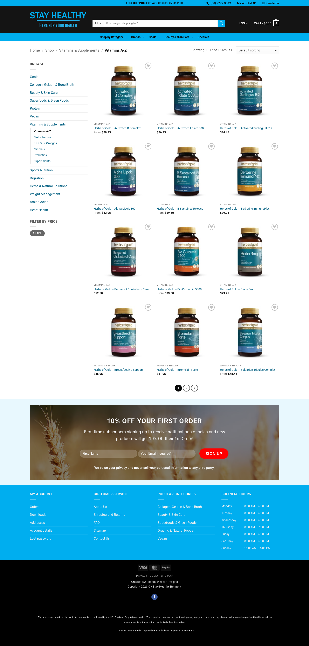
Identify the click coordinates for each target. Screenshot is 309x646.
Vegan (34, 116)
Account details (41, 530)
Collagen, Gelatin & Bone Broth (52, 85)
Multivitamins (42, 137)
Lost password (40, 538)
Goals (154, 37)
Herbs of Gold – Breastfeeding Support (118, 370)
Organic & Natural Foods (175, 530)
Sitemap (100, 530)
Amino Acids (39, 202)
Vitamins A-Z (42, 131)
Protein (35, 108)
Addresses (37, 523)
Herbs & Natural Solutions (48, 186)
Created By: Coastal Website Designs (154, 582)
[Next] (194, 388)
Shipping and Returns (109, 515)
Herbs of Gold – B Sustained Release (180, 208)
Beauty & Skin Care (179, 37)
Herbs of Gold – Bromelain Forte (177, 370)
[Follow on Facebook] (154, 597)
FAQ (97, 523)
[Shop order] (257, 50)
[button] (270, 3)
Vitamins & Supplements (79, 50)
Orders (34, 507)
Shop (49, 50)
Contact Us (102, 538)
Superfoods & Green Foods (49, 100)
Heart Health (39, 210)
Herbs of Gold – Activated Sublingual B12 (246, 128)
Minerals (39, 149)
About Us (100, 507)
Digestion (37, 178)
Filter (37, 233)
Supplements (42, 161)
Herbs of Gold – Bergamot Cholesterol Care (121, 289)
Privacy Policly (147, 575)
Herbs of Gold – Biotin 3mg (237, 289)
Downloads (38, 515)
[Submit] (221, 23)
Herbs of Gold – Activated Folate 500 (180, 128)
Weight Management (45, 194)
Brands (138, 37)
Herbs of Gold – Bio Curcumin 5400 (179, 289)
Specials (203, 37)
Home (35, 50)
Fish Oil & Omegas (45, 143)
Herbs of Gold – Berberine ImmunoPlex (244, 208)
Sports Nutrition (41, 170)
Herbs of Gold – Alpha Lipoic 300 (115, 208)
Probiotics (40, 155)
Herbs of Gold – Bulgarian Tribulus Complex (247, 370)
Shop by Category (113, 37)
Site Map (167, 575)
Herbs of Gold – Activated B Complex (117, 128)
